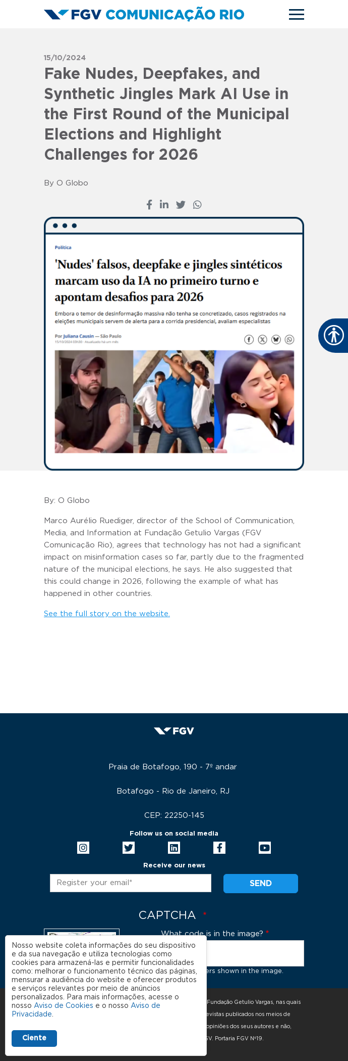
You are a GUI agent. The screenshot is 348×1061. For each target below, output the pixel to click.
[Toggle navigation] (296, 14)
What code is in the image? (212, 934)
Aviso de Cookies (63, 1005)
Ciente (34, 1038)
